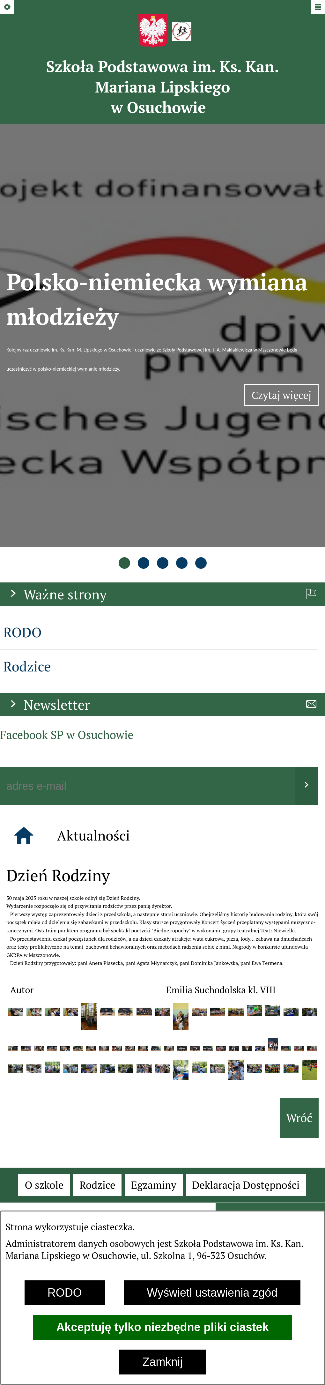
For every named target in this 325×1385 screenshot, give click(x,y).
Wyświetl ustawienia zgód (212, 1292)
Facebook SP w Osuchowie (67, 518)
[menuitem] (44, 969)
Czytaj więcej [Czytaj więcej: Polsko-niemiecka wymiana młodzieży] (285, 289)
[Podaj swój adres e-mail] (147, 570)
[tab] (124, 349)
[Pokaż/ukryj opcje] (7, 7)
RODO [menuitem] (22, 416)
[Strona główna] (23, 620)
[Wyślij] (306, 570)
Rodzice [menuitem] (27, 450)
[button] (15, 796)
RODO (65, 1292)
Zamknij (162, 1361)
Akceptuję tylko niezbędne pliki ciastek (162, 1327)
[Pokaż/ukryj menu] (317, 7)
